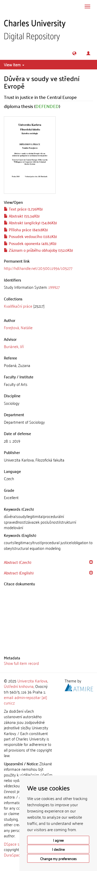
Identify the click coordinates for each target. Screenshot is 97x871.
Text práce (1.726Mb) (23, 208)
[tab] (48, 287)
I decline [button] (58, 849)
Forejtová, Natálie (18, 327)
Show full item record (21, 663)
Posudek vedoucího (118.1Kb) (30, 236)
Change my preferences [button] (58, 858)
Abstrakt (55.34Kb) (22, 215)
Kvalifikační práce (18, 305)
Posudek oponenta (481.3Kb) (30, 243)
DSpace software (18, 843)
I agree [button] (58, 840)
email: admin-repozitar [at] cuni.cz (25, 700)
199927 (54, 287)
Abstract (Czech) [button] (17, 562)
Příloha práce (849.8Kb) (26, 229)
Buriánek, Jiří (14, 346)
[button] (74, 53)
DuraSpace (13, 854)
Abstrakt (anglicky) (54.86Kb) (30, 222)
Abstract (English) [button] (19, 572)
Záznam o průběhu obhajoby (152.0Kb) (38, 250)
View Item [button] (14, 64)
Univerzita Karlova (32, 680)
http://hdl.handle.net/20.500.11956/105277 (38, 268)
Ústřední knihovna (19, 686)
